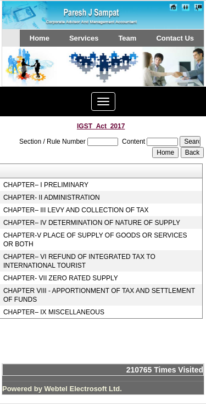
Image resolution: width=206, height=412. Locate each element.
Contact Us (175, 38)
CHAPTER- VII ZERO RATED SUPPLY (60, 278)
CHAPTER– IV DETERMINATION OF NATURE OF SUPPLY (91, 223)
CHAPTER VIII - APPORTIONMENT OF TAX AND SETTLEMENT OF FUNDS (99, 295)
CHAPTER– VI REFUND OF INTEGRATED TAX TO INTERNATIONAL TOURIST (79, 261)
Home (39, 38)
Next (178, 77)
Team (127, 38)
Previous (26, 77)
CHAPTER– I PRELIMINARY (45, 185)
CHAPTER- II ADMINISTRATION (51, 197)
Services (84, 38)
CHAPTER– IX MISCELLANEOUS (53, 312)
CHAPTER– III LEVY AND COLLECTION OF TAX (76, 210)
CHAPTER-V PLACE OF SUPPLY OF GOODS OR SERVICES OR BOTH (95, 240)
